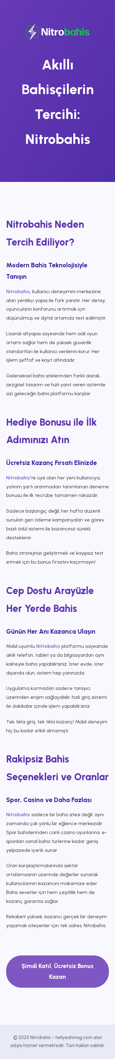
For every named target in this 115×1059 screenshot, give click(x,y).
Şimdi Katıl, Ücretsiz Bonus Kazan (57, 971)
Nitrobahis (18, 291)
